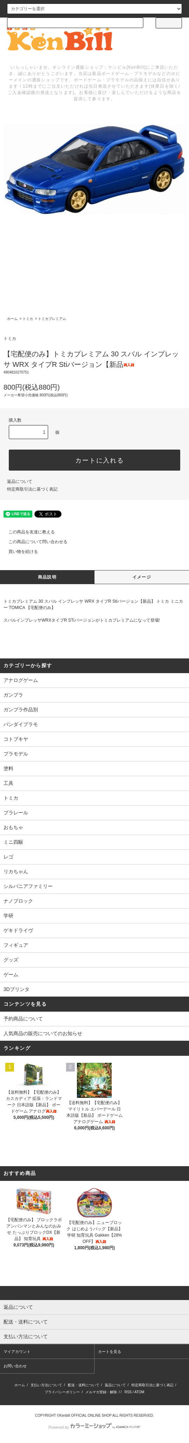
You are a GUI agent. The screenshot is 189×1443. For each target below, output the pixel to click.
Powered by (94, 1427)
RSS (128, 1392)
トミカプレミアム (52, 319)
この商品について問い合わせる (33, 541)
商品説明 (47, 577)
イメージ (141, 577)
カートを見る (109, 1351)
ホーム (12, 319)
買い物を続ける (19, 551)
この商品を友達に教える (27, 531)
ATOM (139, 1392)
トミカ (27, 319)
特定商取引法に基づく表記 (32, 489)
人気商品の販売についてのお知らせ (43, 1033)
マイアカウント (17, 1351)
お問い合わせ (15, 1366)
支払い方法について (46, 1385)
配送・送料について (83, 1385)
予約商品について (23, 1018)
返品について (19, 481)
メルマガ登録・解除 (101, 1392)
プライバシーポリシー (62, 1392)
